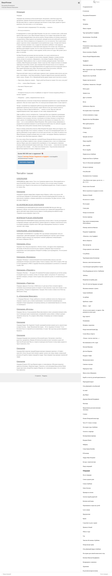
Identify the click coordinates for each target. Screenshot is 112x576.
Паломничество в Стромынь (90, 176)
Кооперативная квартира (89, 436)
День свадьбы (86, 145)
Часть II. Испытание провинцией (91, 162)
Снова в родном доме (88, 479)
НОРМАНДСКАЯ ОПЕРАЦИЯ (30, 218)
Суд (84, 536)
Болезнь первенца (87, 217)
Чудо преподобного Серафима (91, 33)
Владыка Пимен (87, 440)
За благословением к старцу (90, 115)
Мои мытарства (87, 245)
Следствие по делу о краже (90, 523)
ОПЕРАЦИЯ (22, 178)
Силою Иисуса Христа (89, 334)
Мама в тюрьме (87, 28)
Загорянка (85, 24)
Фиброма (85, 444)
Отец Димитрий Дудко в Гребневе (92, 549)
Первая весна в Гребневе (89, 154)
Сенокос (85, 414)
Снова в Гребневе (87, 483)
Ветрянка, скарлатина (88, 325)
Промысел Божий (87, 195)
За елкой (85, 390)
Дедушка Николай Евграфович (91, 399)
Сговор (85, 132)
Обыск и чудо (86, 531)
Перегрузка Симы (87, 368)
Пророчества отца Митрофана (91, 119)
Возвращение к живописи (89, 562)
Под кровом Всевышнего (89, 15)
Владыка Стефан (87, 355)
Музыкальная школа (88, 360)
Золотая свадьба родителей (90, 496)
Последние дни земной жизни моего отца (94, 553)
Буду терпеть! (86, 316)
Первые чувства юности (89, 80)
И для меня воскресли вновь (90, 570)
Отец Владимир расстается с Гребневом (93, 271)
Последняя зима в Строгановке (91, 110)
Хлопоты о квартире (88, 431)
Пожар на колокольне (88, 212)
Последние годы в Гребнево (90, 427)
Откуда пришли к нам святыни (91, 249)
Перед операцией (87, 466)
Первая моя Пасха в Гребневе (90, 158)
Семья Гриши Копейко (89, 449)
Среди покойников (88, 292)
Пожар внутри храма (88, 544)
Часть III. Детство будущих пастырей (93, 284)
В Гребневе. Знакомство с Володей (92, 84)
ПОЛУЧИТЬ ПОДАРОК (26, 162)
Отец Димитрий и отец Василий (91, 386)
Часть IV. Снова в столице (90, 422)
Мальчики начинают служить (90, 288)
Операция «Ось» (24, 244)
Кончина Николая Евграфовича (91, 557)
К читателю (86, 11)
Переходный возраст (88, 381)
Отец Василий (86, 171)
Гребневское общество (89, 106)
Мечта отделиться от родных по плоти (93, 190)
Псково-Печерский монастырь (91, 418)
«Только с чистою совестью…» (91, 338)
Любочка (85, 275)
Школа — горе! (87, 306)
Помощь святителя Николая (90, 227)
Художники (86, 566)
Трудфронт (86, 60)
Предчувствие (86, 514)
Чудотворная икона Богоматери (91, 258)
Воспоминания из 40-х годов (90, 342)
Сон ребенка (86, 253)
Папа (84, 19)
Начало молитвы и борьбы (90, 52)
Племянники (86, 320)
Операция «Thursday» (26, 270)
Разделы (44, 376)
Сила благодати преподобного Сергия (93, 266)
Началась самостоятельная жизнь (91, 262)
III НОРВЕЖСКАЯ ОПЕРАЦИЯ (30, 205)
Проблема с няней (87, 301)
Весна (84, 102)
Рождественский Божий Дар (90, 329)
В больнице (86, 453)
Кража (84, 518)
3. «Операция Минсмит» (27, 296)
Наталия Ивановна (88, 347)
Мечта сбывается (87, 240)
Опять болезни (87, 488)
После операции (87, 475)
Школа (84, 41)
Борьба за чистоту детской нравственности (94, 377)
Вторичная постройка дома (90, 279)
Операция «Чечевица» (26, 257)
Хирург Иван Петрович (89, 457)
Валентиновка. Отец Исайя (90, 37)
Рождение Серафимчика (89, 232)
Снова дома (86, 208)
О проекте (38, 376)
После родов (86, 204)
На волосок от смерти (88, 199)
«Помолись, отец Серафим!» (90, 236)
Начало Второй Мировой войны (91, 56)
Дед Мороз (86, 394)
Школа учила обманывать (89, 373)
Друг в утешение (87, 97)
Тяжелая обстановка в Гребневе (91, 540)
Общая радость (87, 128)
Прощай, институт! (88, 136)
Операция (21, 192)
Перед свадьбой (87, 141)
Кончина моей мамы (88, 501)
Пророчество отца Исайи (89, 75)
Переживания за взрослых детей (91, 505)
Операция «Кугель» (25, 309)
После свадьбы (87, 149)
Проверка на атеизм (88, 492)
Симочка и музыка (88, 364)
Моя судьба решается (88, 123)
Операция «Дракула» (26, 283)
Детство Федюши (87, 351)
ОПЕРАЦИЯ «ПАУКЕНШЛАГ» (30, 231)
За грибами (86, 297)
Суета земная (86, 510)
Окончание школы (87, 65)
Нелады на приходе (88, 167)
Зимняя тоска (86, 93)
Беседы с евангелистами (89, 462)
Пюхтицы (85, 403)
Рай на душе (86, 88)
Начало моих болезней (89, 186)
